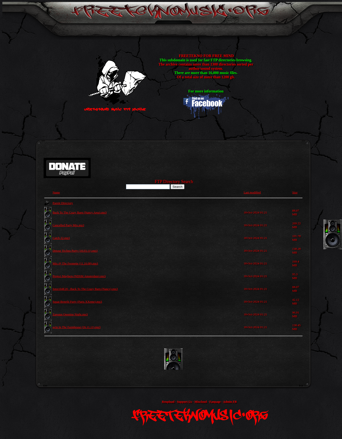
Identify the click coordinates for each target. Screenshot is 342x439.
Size (294, 192)
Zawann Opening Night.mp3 (70, 314)
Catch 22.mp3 (61, 238)
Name (56, 192)
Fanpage (215, 401)
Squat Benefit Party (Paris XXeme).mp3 (77, 301)
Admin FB (230, 401)
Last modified (252, 192)
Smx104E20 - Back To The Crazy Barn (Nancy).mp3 (85, 289)
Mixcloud (200, 401)
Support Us (184, 401)
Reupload (168, 401)
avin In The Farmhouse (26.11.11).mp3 (77, 327)
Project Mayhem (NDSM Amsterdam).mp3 (79, 276)
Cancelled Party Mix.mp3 (68, 225)
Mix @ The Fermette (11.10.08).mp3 (75, 263)
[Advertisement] (173, 359)
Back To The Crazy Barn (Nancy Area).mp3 (79, 212)
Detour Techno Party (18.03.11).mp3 (75, 250)
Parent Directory (63, 203)
